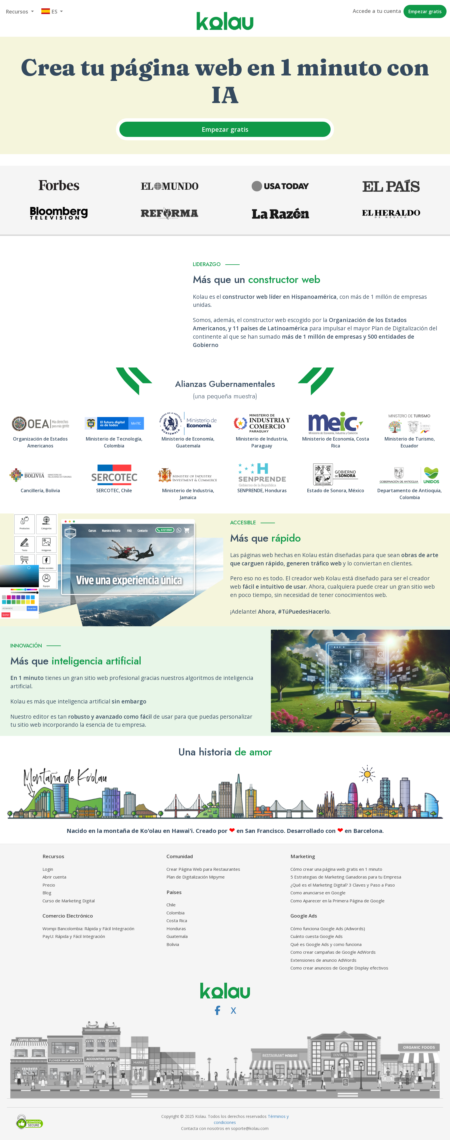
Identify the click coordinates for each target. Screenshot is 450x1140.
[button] (19, 11)
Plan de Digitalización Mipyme (195, 877)
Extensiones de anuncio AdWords (323, 960)
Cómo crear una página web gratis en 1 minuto (336, 869)
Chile (171, 905)
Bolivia (172, 944)
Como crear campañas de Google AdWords (333, 952)
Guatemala (177, 936)
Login (47, 869)
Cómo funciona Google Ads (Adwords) (327, 928)
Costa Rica (176, 920)
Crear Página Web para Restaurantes (203, 869)
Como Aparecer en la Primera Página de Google (337, 901)
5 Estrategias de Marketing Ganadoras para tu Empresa (345, 877)
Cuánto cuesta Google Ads (316, 936)
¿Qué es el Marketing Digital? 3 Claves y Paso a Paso (342, 885)
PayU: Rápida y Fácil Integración (73, 936)
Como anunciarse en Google (318, 892)
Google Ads (303, 915)
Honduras (176, 928)
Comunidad (179, 856)
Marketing (302, 856)
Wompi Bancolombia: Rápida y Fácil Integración (88, 928)
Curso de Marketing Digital (68, 901)
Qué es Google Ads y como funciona (326, 944)
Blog (46, 892)
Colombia (175, 913)
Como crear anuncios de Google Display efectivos (339, 968)
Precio (48, 885)
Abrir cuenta (54, 877)
